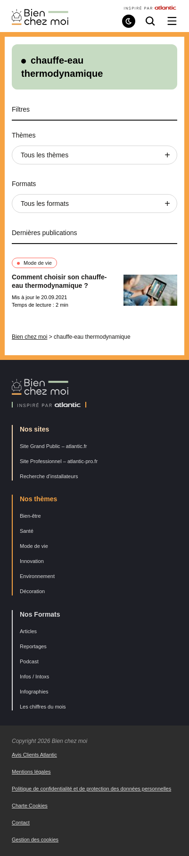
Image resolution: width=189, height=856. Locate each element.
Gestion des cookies (35, 839)
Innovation (32, 561)
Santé (26, 531)
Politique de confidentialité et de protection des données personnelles (91, 788)
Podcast (29, 661)
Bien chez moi (29, 337)
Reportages (33, 646)
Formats (24, 184)
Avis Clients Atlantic (34, 755)
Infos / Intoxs (34, 676)
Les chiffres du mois (43, 706)
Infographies (34, 691)
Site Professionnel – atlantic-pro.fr (59, 461)
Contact (21, 822)
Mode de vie (38, 263)
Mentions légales (31, 771)
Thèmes (24, 135)
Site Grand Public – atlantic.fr (53, 446)
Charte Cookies (30, 805)
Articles (28, 631)
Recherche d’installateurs (49, 476)
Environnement (37, 576)
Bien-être (30, 516)
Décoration (32, 591)
